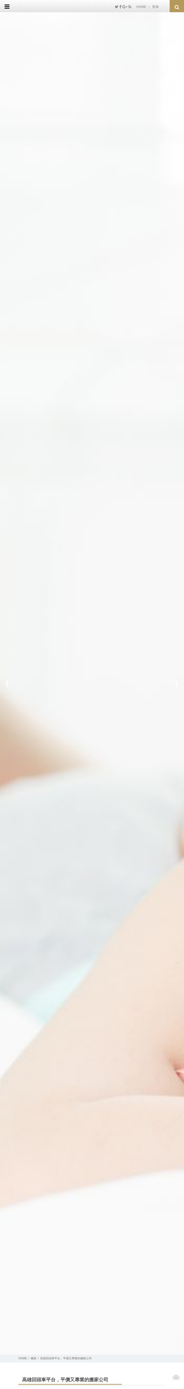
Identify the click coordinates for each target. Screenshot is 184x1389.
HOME (141, 7)
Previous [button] (7, 683)
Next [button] (177, 683)
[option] (92, 683)
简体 (155, 7)
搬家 (33, 1358)
